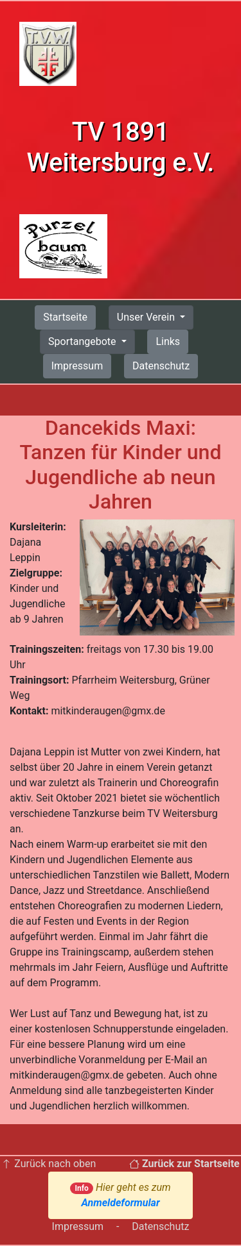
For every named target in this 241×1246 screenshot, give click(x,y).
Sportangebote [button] (83, 341)
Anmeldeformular (120, 1203)
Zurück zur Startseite (184, 1164)
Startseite (65, 317)
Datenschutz (161, 366)
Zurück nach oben (48, 1164)
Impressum (77, 366)
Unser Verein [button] (147, 317)
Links (168, 341)
